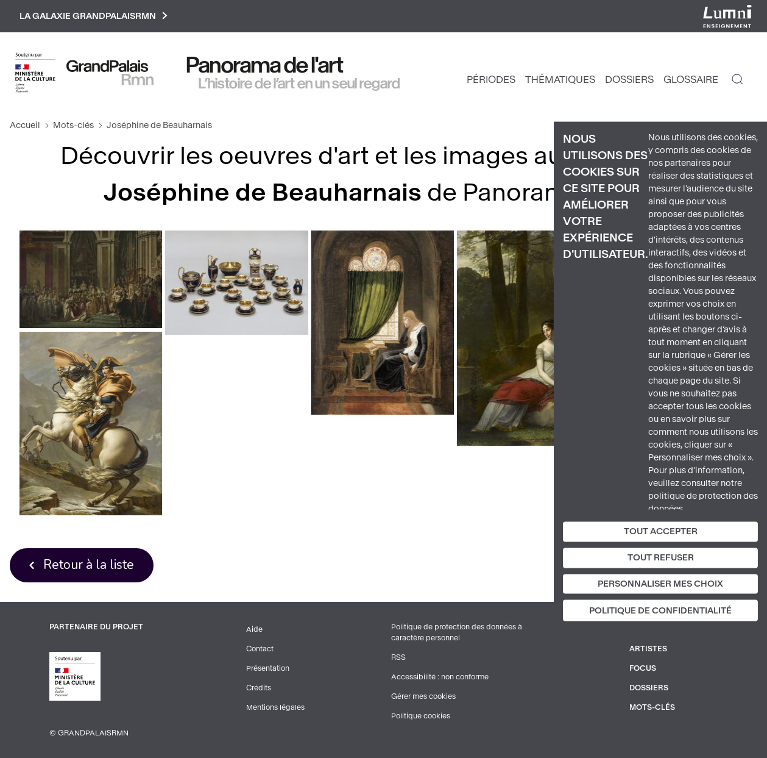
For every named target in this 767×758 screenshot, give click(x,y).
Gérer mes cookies (423, 696)
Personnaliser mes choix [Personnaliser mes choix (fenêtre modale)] (660, 583)
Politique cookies (420, 716)
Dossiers (629, 79)
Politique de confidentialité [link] (660, 610)
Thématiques (560, 79)
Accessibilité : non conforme (440, 677)
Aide (254, 629)
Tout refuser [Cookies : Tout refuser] (660, 557)
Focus (642, 668)
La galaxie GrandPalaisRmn (93, 16)
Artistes (648, 649)
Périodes (491, 79)
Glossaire (690, 79)
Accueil (25, 125)
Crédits (258, 688)
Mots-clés (73, 125)
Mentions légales (275, 707)
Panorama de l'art (265, 65)
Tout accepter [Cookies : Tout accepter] (661, 531)
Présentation (267, 668)
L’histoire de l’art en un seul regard (299, 83)
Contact (260, 649)
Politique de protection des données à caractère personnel (456, 632)
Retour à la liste (88, 564)
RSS (398, 657)
